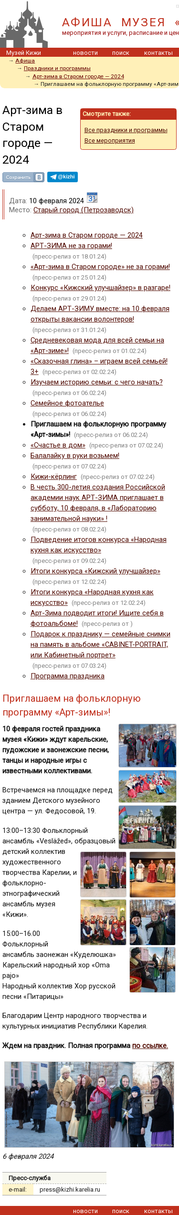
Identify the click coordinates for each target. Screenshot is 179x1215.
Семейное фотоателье (67, 403)
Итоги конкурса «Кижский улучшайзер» (95, 571)
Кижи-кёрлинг (54, 476)
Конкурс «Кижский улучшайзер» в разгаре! (100, 287)
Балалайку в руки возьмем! (75, 455)
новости (85, 52)
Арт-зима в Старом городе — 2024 (78, 76)
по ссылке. (150, 1045)
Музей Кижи (23, 52)
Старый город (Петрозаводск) (83, 210)
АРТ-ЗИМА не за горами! (71, 245)
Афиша (25, 60)
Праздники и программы (57, 68)
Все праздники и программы (126, 130)
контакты (158, 52)
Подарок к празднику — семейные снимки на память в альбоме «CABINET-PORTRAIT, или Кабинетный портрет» (100, 644)
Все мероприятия (109, 140)
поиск (120, 52)
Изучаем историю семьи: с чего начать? (97, 382)
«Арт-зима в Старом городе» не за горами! (100, 266)
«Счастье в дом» (58, 445)
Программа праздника (68, 676)
